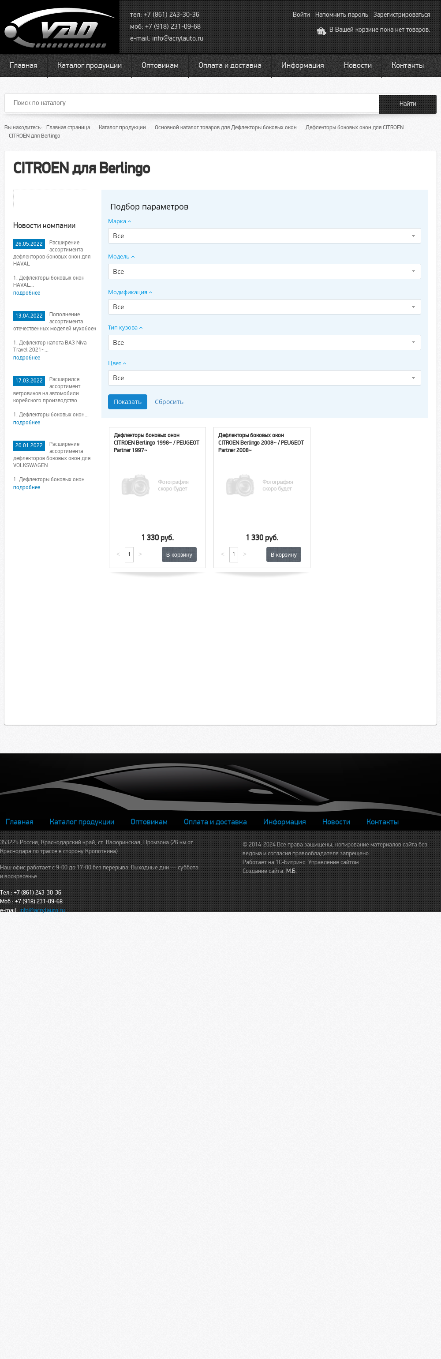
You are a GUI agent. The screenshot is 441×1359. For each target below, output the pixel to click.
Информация (302, 65)
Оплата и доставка (230, 65)
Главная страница (68, 127)
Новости (358, 65)
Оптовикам (160, 65)
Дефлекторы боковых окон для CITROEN (355, 127)
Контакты (408, 65)
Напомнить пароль (341, 15)
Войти (301, 15)
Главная (23, 65)
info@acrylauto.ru (177, 38)
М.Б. (291, 871)
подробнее (26, 292)
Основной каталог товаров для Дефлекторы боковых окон (226, 127)
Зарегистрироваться (402, 15)
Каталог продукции (89, 65)
